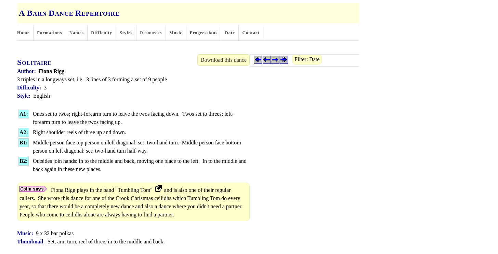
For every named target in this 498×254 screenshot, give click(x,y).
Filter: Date (306, 59)
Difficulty (101, 32)
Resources (151, 32)
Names (76, 32)
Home (23, 32)
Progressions (204, 32)
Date (230, 32)
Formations (49, 32)
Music (175, 32)
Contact (251, 32)
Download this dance (223, 60)
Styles (126, 32)
